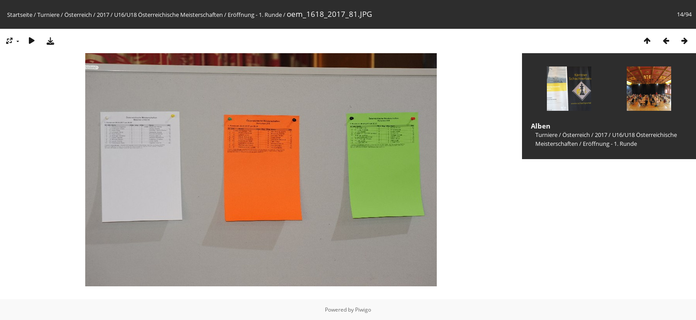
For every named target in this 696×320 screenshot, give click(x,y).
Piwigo (363, 309)
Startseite (19, 15)
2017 (103, 15)
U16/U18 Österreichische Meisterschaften (168, 15)
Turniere (48, 15)
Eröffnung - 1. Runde (255, 15)
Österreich (78, 15)
